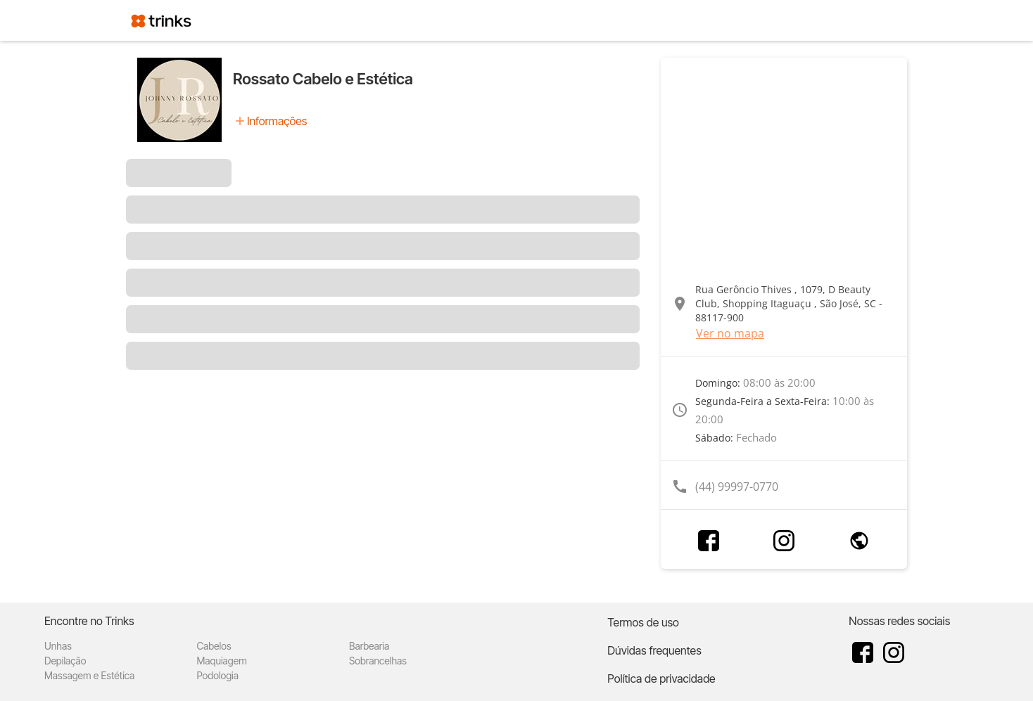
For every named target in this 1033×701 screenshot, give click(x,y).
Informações (277, 121)
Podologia (217, 675)
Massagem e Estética (89, 675)
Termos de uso (643, 622)
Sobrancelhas (378, 661)
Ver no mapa (730, 333)
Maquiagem (221, 661)
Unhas (58, 646)
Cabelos (213, 646)
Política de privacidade (661, 678)
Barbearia (369, 646)
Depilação (65, 661)
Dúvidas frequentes (654, 650)
